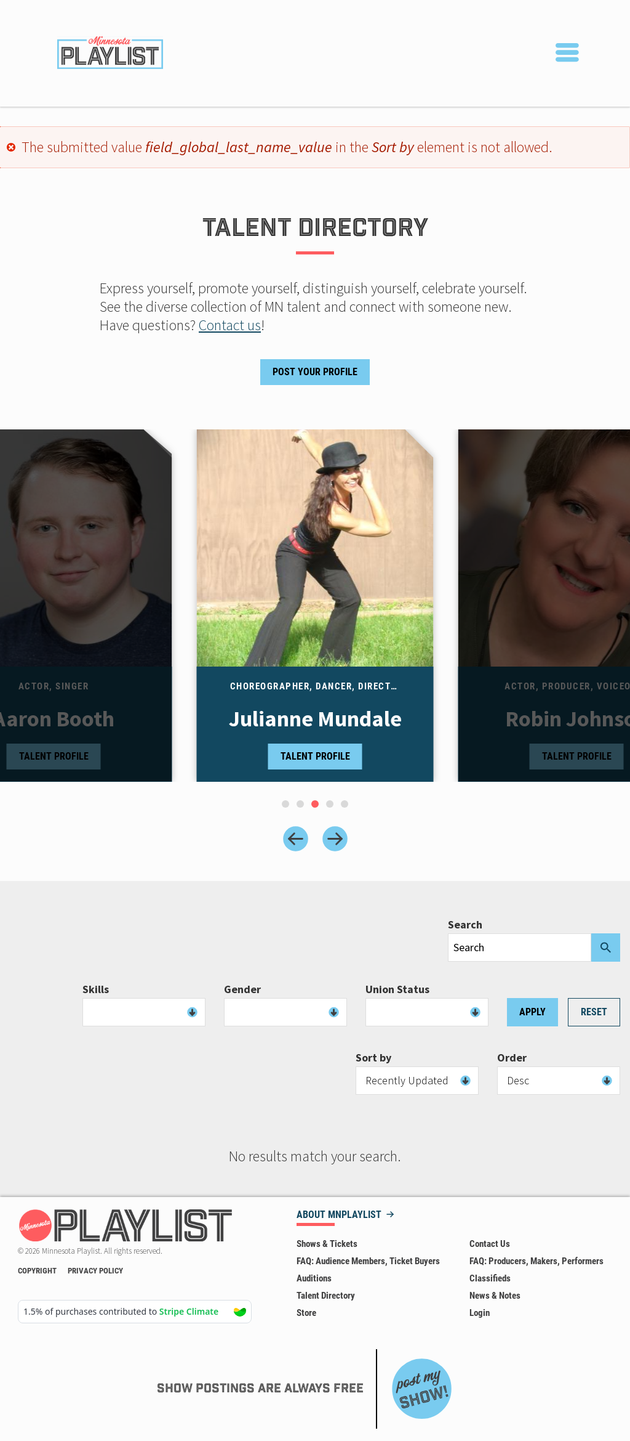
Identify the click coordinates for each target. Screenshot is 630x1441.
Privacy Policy (95, 1270)
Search (465, 924)
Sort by (373, 1057)
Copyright (37, 1270)
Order (512, 1057)
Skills (95, 989)
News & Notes (494, 1295)
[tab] (285, 804)
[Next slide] (335, 838)
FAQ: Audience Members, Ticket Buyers (368, 1261)
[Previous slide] (295, 838)
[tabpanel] (315, 605)
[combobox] (143, 1012)
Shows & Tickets (327, 1243)
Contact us (230, 325)
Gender (242, 989)
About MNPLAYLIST (339, 1215)
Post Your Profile (315, 372)
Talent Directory (326, 1295)
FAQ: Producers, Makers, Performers (536, 1261)
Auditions (314, 1278)
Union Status (397, 989)
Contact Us (489, 1243)
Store (306, 1312)
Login (479, 1312)
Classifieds (490, 1278)
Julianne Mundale (315, 719)
